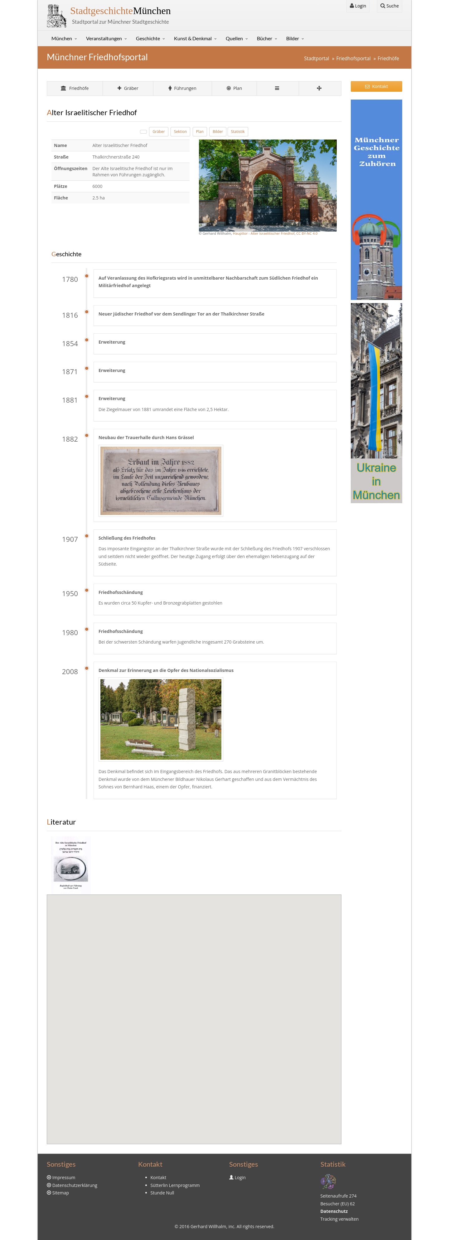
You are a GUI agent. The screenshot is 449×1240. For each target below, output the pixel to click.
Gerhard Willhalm (208, 1226)
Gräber (128, 88)
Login (358, 6)
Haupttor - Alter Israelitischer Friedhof (263, 233)
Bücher (264, 38)
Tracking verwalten (340, 1219)
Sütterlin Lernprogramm (175, 1185)
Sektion (180, 131)
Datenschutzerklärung (74, 1185)
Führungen (182, 88)
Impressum (63, 1177)
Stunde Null (162, 1193)
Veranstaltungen (104, 38)
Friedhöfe (388, 58)
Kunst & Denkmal (193, 38)
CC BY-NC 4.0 (306, 233)
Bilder (292, 38)
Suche (389, 6)
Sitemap (60, 1193)
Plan (234, 88)
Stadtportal (316, 58)
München (120, 10)
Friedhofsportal (353, 58)
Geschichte (148, 38)
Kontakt (376, 86)
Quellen (234, 38)
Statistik (238, 131)
